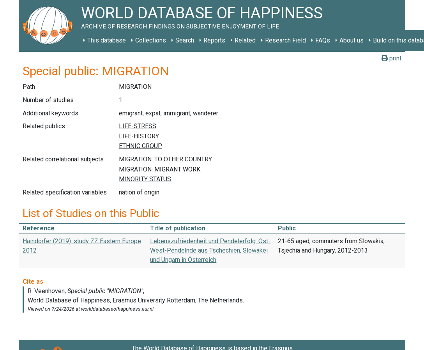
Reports (214, 40)
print (391, 58)
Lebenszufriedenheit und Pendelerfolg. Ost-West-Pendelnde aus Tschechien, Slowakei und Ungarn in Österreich (210, 250)
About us (351, 40)
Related (245, 40)
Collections (150, 40)
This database (106, 40)
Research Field (285, 40)
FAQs (322, 40)
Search (184, 40)
